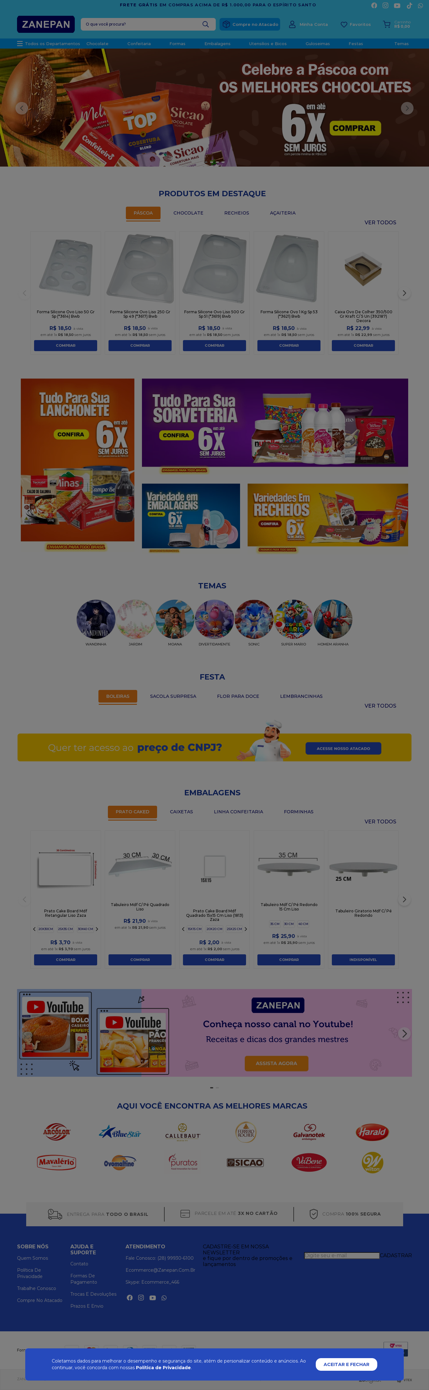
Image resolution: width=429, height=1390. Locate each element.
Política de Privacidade (163, 1367)
